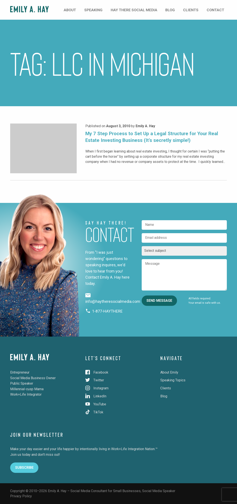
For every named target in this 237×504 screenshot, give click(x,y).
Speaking (118, 10)
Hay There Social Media (152, 10)
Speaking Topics (172, 380)
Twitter (94, 380)
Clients (199, 10)
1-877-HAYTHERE (104, 311)
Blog (183, 10)
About (100, 10)
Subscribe (24, 467)
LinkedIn (95, 396)
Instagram (97, 388)
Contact (218, 10)
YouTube (95, 404)
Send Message (159, 301)
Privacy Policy (21, 496)
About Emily (169, 372)
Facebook (96, 372)
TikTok (94, 412)
